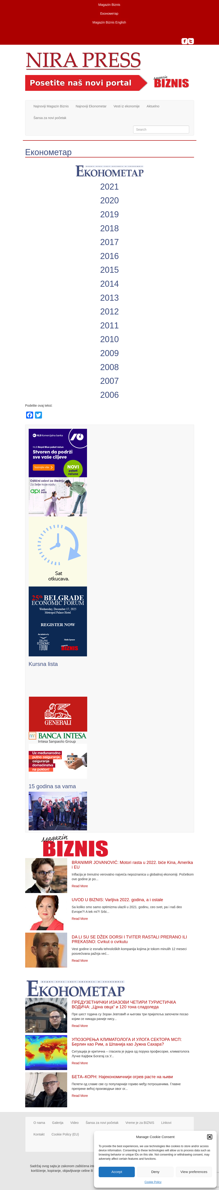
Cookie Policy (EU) (65, 1134)
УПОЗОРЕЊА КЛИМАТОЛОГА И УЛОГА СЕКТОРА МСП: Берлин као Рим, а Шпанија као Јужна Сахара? (127, 1042)
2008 (109, 367)
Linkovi (166, 1123)
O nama (39, 1123)
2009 (109, 353)
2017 (109, 242)
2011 (109, 325)
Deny (155, 1172)
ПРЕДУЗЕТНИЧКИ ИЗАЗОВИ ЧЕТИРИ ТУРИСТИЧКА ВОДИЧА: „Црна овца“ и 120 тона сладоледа (124, 1004)
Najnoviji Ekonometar (91, 106)
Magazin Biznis (109, 5)
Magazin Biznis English (109, 22)
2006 (109, 395)
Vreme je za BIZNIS (139, 1123)
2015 (109, 270)
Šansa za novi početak (50, 118)
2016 (109, 256)
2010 (109, 339)
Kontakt (39, 1134)
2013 (109, 298)
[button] (209, 1137)
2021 (109, 186)
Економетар (109, 13)
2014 (109, 284)
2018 (109, 228)
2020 (109, 200)
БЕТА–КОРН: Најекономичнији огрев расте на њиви (122, 1076)
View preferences (194, 1172)
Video (74, 1123)
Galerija (57, 1123)
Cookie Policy (153, 1182)
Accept (116, 1172)
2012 (109, 311)
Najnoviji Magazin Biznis (51, 106)
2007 (109, 381)
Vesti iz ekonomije (127, 106)
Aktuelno (153, 106)
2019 (109, 214)
